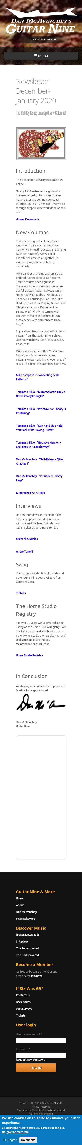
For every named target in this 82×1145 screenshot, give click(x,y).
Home (19, 898)
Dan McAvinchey (26, 912)
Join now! (36, 976)
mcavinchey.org (25, 918)
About (20, 905)
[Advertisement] (41, 797)
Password (23, 1049)
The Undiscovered (27, 955)
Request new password (30, 1059)
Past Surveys (24, 1008)
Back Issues (23, 1002)
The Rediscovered (27, 948)
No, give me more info (15, 1134)
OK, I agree (10, 1142)
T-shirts (21, 1015)
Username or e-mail (29, 1034)
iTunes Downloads (27, 934)
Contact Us (23, 995)
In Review (22, 941)
